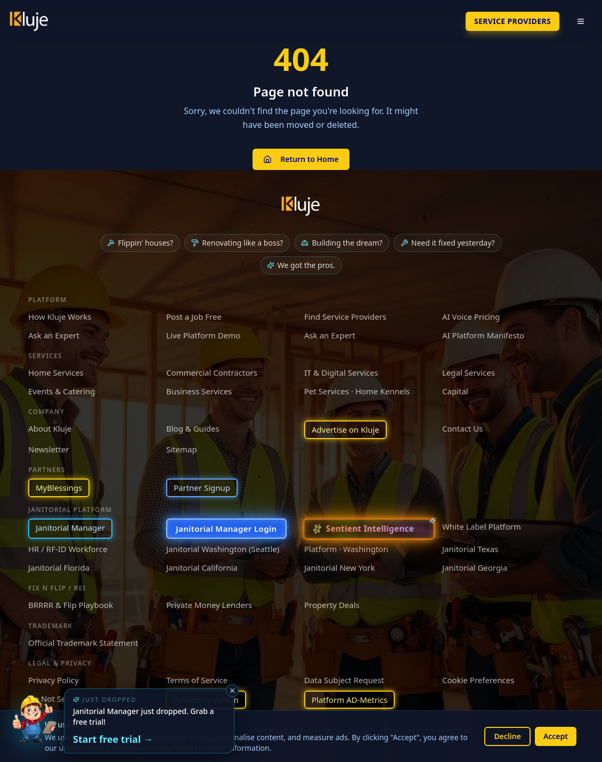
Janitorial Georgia (474, 567)
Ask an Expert (53, 335)
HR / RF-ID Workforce (67, 549)
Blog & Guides (192, 428)
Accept (555, 736)
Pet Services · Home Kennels (357, 391)
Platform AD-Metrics (349, 699)
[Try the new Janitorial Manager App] (34, 727)
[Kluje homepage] (301, 206)
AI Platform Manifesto (483, 335)
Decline (507, 736)
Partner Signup (202, 487)
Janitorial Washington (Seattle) (222, 549)
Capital (455, 391)
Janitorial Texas (470, 549)
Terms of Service (196, 680)
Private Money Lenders (209, 604)
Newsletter (48, 449)
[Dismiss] (232, 690)
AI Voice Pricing (471, 316)
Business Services (199, 391)
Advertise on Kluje (345, 429)
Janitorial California (202, 567)
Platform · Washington (346, 549)
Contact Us (462, 428)
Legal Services (468, 372)
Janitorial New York (339, 567)
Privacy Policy (53, 680)
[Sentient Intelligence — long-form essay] (369, 528)
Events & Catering (61, 391)
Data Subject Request (344, 680)
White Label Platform (481, 526)
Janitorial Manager (70, 527)
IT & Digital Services (341, 372)
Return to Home (300, 159)
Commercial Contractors (211, 372)
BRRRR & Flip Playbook (70, 604)
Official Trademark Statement (83, 642)
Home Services (56, 372)
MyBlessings (59, 487)
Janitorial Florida (59, 567)
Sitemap (181, 449)
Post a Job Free (194, 316)
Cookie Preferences (478, 680)
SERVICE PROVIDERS (512, 21)
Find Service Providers (345, 316)
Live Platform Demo (203, 335)
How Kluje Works (59, 316)
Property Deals (332, 604)
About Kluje (49, 428)
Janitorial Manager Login (226, 528)
